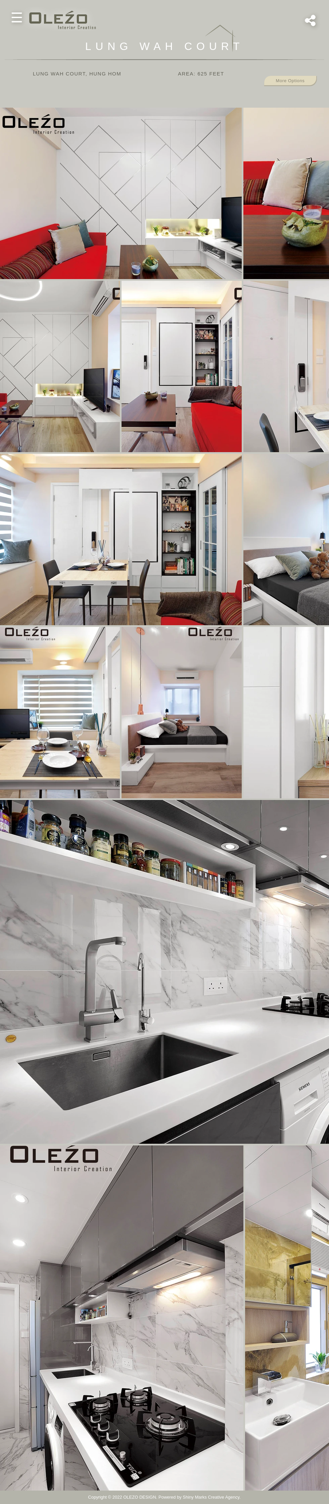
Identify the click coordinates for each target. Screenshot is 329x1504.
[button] (17, 17)
